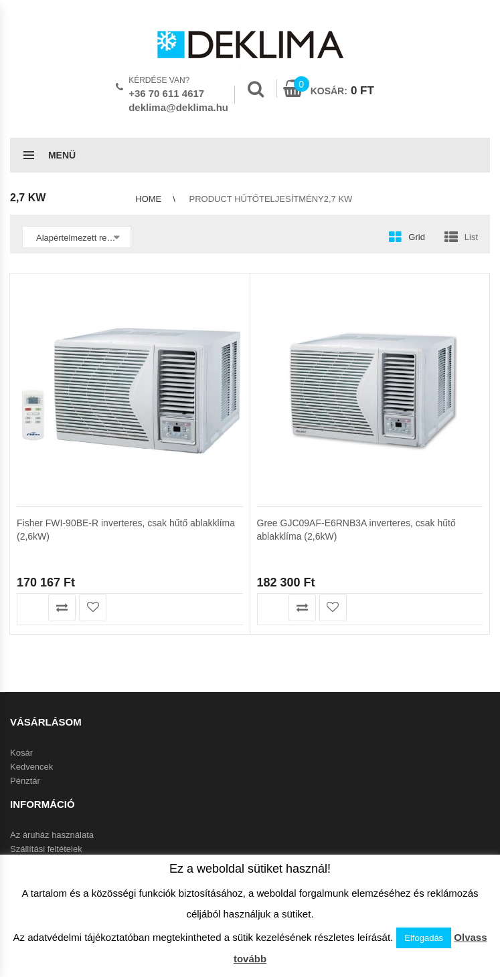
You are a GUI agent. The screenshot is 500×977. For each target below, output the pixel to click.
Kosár (21, 753)
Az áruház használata (52, 835)
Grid (416, 237)
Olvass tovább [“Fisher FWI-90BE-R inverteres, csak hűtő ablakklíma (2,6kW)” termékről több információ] (31, 607)
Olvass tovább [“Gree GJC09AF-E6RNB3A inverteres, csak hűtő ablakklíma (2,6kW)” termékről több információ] (271, 607)
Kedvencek (31, 767)
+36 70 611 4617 (166, 93)
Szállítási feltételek (46, 849)
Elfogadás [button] (423, 938)
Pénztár (25, 781)
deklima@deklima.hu (178, 107)
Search (256, 89)
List (471, 237)
